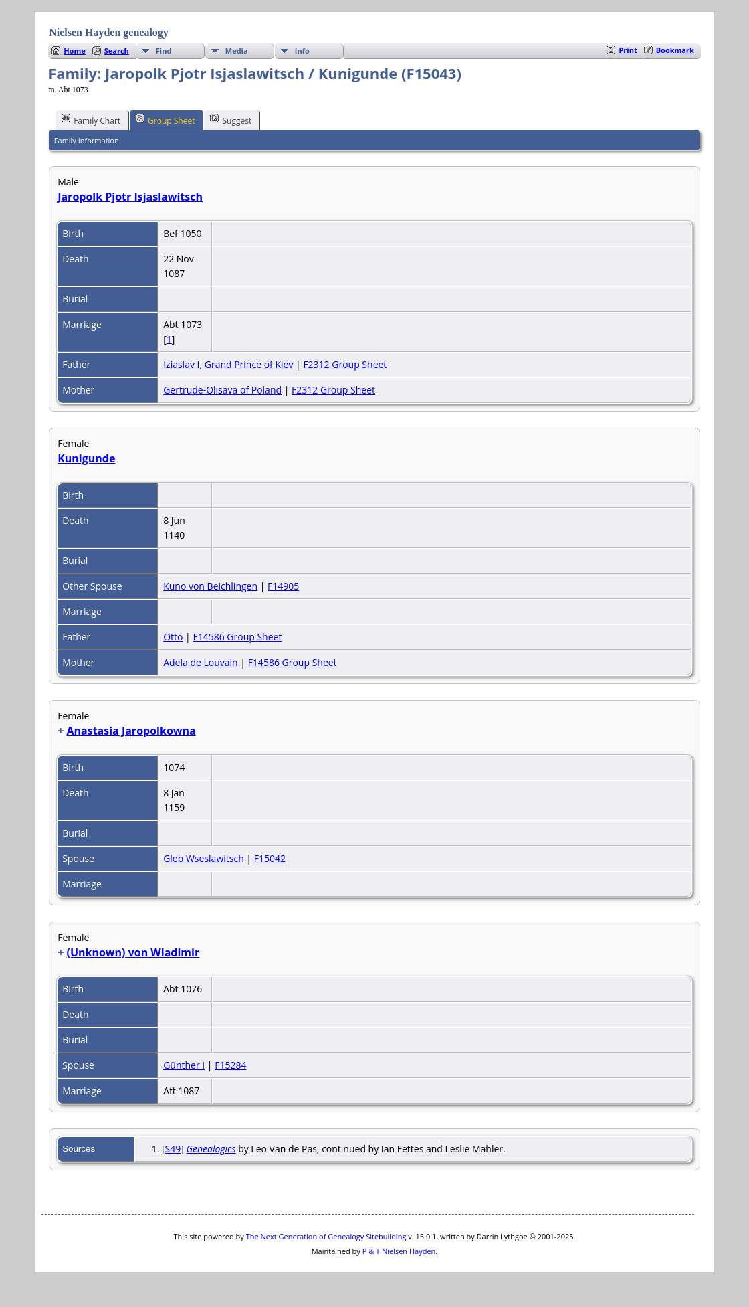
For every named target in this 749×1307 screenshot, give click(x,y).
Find (164, 51)
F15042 (270, 858)
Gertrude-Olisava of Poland (222, 389)
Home (75, 51)
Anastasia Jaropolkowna (130, 730)
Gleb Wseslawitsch (203, 858)
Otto (173, 636)
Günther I (184, 1065)
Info (302, 51)
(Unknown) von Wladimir (132, 952)
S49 (173, 1148)
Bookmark (675, 50)
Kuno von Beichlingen (210, 586)
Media (236, 51)
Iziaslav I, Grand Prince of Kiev (228, 364)
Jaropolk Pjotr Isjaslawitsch (130, 196)
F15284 (230, 1065)
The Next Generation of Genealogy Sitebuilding (326, 1236)
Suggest (230, 119)
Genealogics (210, 1148)
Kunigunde (86, 458)
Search (116, 51)
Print (628, 50)
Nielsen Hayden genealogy (109, 32)
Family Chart (91, 119)
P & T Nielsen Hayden (399, 1251)
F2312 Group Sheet (345, 364)
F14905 (283, 586)
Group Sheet (165, 119)
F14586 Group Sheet (237, 636)
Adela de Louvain (200, 662)
